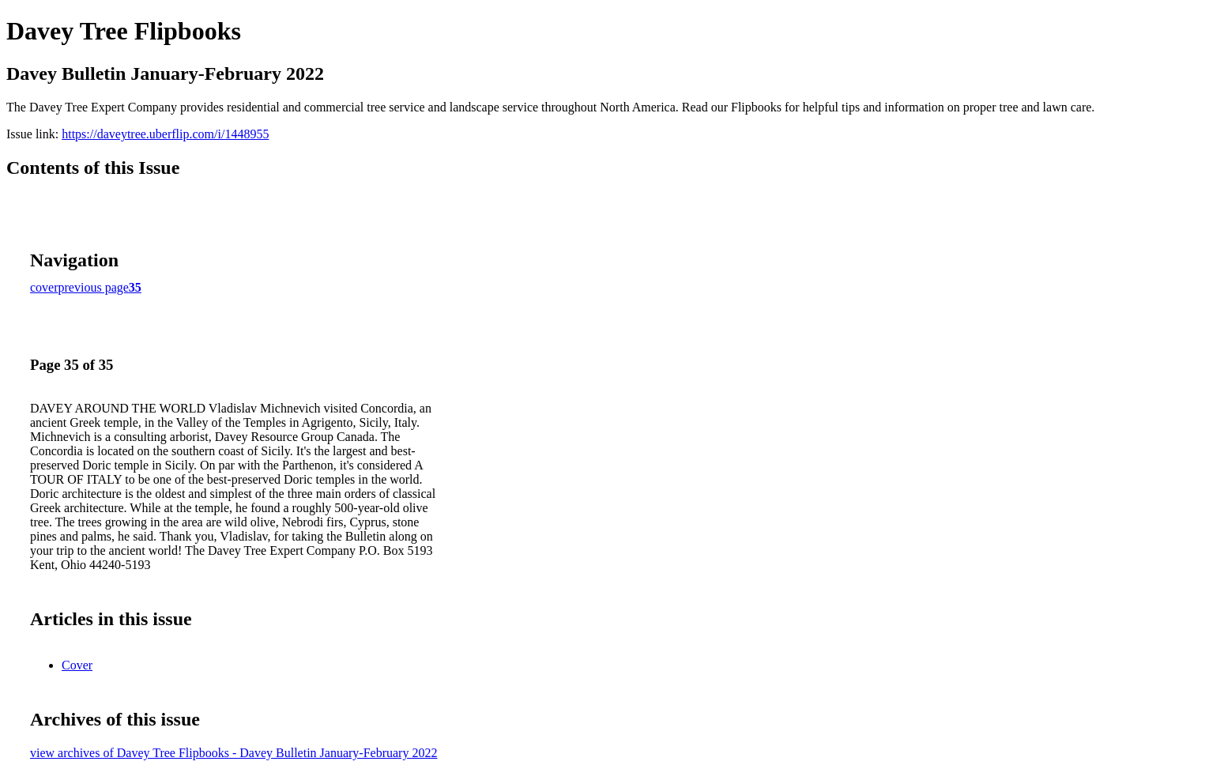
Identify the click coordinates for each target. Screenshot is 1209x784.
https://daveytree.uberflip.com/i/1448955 (165, 134)
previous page (93, 287)
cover (44, 287)
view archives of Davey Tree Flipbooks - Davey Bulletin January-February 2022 (233, 753)
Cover (77, 665)
